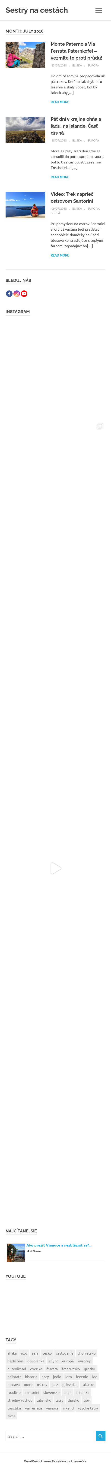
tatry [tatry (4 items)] (59, 1400)
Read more (60, 102)
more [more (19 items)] (28, 1384)
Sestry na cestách (37, 10)
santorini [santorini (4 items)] (32, 1392)
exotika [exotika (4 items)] (36, 1368)
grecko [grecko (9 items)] (89, 1368)
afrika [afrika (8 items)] (12, 1353)
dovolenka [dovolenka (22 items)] (35, 1360)
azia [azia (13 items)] (35, 1353)
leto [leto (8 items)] (68, 1376)
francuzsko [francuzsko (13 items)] (71, 1368)
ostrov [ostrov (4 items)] (42, 1384)
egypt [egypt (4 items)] (53, 1360)
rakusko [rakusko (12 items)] (88, 1384)
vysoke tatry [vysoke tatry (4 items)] (88, 1408)
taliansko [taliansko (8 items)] (44, 1400)
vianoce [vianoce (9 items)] (52, 1408)
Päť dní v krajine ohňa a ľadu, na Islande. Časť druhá (76, 126)
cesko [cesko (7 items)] (47, 1353)
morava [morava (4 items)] (13, 1384)
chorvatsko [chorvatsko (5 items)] (86, 1353)
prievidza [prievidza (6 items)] (69, 1384)
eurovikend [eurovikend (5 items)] (16, 1368)
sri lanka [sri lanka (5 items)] (82, 1392)
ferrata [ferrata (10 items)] (52, 1368)
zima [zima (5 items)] (11, 1415)
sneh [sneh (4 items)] (68, 1392)
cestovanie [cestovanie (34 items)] (64, 1353)
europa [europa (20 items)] (68, 1360)
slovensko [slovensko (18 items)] (51, 1392)
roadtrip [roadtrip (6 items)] (14, 1392)
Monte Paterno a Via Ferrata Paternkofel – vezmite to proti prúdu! (76, 51)
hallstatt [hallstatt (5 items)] (14, 1376)
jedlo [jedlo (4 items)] (57, 1376)
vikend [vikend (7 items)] (68, 1408)
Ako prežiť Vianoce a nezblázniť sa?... (59, 1245)
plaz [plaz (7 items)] (54, 1384)
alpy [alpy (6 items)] (24, 1353)
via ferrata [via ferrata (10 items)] (33, 1408)
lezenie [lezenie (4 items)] (82, 1376)
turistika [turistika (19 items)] (14, 1408)
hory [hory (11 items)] (45, 1376)
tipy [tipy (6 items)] (86, 1400)
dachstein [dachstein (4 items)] (15, 1360)
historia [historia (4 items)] (31, 1376)
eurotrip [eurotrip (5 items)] (84, 1360)
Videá (55, 213)
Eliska (77, 65)
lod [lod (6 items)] (94, 1376)
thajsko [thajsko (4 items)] (73, 1400)
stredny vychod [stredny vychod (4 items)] (19, 1400)
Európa (93, 65)
